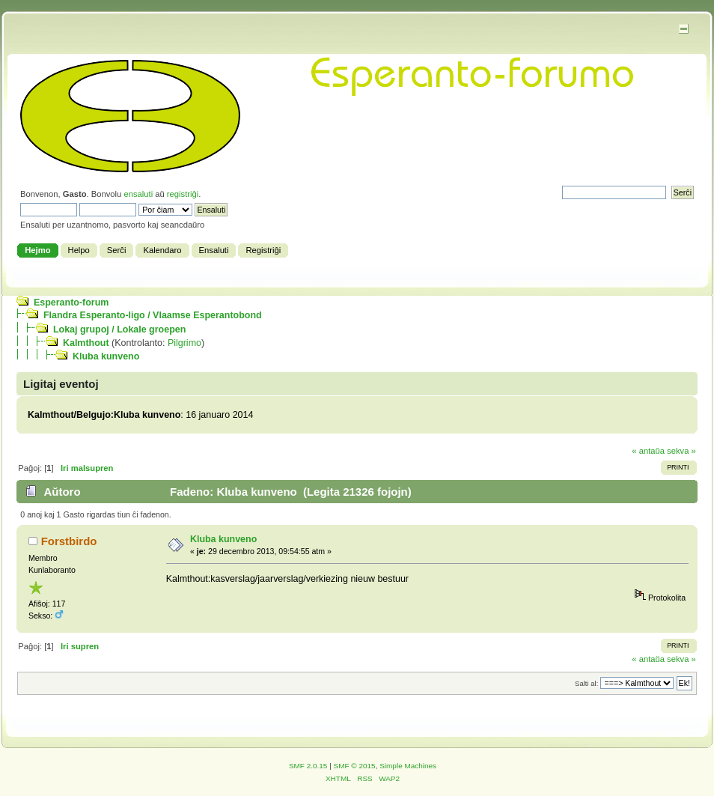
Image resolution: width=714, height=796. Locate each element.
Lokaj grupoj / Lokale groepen (119, 329)
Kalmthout (86, 343)
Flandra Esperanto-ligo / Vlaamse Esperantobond (152, 315)
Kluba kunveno (106, 356)
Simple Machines (407, 766)
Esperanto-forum (71, 302)
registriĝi (182, 193)
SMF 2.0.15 (308, 766)
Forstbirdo (69, 541)
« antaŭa (648, 450)
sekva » (681, 450)
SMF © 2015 (355, 766)
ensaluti (138, 193)
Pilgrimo (184, 343)
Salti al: (586, 683)
